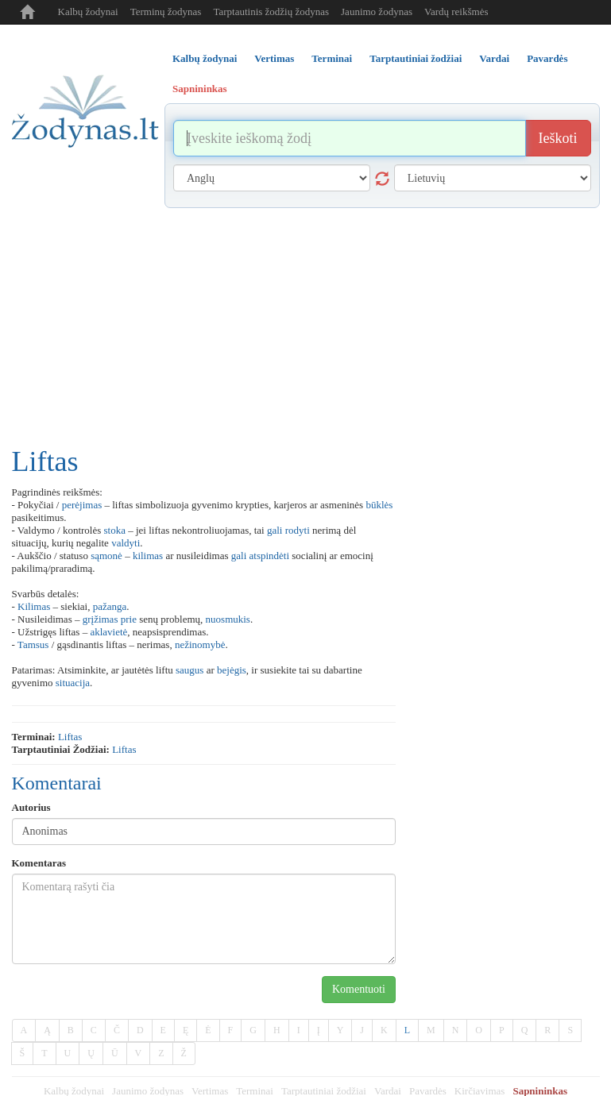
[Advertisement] (306, 327)
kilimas (148, 556)
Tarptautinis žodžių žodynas (271, 11)
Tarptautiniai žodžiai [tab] (415, 58)
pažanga (110, 606)
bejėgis (231, 670)
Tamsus (33, 644)
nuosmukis (228, 619)
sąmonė (106, 556)
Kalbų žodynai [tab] (204, 58)
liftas (70, 737)
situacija (73, 683)
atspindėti (269, 556)
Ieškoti (558, 138)
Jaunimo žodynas (376, 11)
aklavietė (108, 632)
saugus (189, 670)
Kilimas (33, 606)
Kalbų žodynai (88, 11)
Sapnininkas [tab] (199, 89)
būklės (379, 505)
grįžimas (100, 619)
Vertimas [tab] (274, 58)
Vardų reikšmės (456, 11)
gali (275, 530)
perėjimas (82, 505)
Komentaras (39, 863)
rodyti (297, 530)
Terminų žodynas (166, 11)
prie (129, 619)
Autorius (31, 807)
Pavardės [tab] (547, 58)
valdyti (125, 543)
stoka (115, 530)
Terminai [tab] (331, 58)
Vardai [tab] (494, 58)
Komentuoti (358, 989)
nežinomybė (200, 644)
